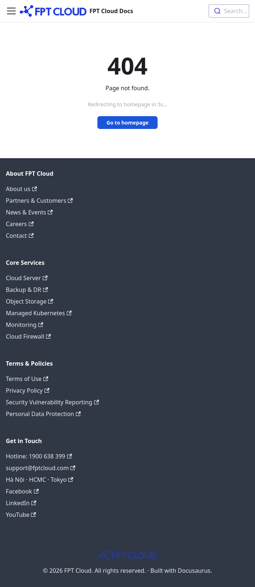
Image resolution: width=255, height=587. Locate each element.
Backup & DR (27, 290)
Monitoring (24, 325)
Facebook (22, 491)
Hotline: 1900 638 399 (39, 456)
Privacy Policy (27, 390)
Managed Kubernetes (39, 313)
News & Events (29, 212)
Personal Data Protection (43, 414)
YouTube (21, 515)
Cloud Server (26, 278)
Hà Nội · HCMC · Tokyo (39, 480)
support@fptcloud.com (41, 468)
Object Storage (29, 301)
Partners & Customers (39, 201)
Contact (20, 236)
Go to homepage (127, 122)
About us (21, 189)
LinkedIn (21, 503)
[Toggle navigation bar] (11, 10)
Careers (20, 224)
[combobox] (229, 11)
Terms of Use (27, 379)
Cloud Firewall (28, 336)
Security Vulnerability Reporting (52, 402)
